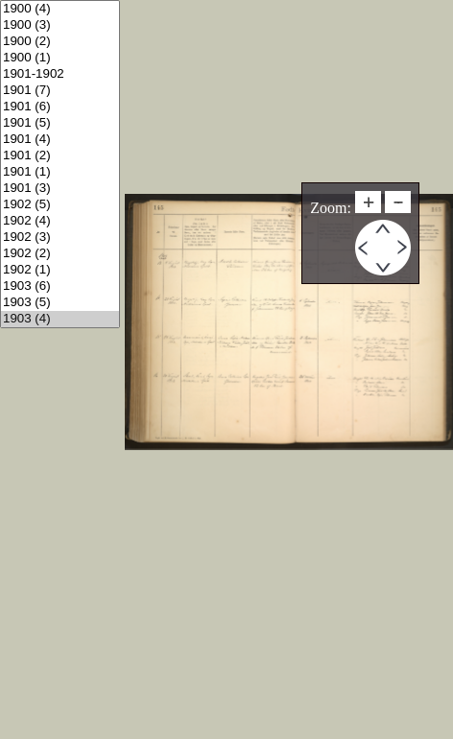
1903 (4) (60, 319)
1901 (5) (60, 123)
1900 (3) (60, 25)
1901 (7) (60, 91)
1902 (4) (60, 221)
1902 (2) (60, 254)
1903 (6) (60, 286)
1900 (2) (60, 42)
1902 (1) (60, 270)
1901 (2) (60, 156)
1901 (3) (60, 188)
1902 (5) (60, 205)
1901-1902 (60, 74)
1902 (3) (60, 237)
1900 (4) (60, 9)
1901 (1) (60, 172)
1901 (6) (60, 107)
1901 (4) (60, 139)
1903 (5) (60, 303)
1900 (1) (60, 58)
